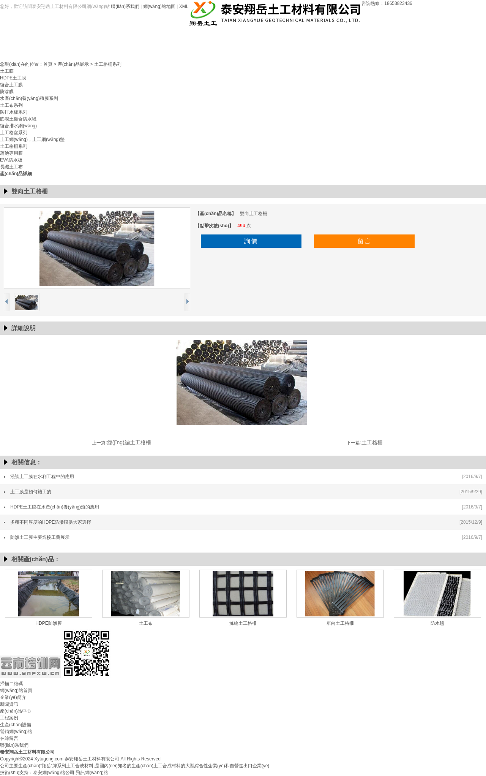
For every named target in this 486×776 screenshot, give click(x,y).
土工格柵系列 (108, 64)
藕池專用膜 (11, 153)
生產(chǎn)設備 (295, 35)
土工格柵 (372, 442)
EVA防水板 (11, 160)
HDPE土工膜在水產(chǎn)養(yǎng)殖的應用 (54, 507)
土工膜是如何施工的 (30, 491)
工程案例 (252, 35)
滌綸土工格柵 (243, 623)
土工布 (146, 623)
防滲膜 (7, 91)
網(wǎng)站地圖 (159, 6)
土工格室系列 (13, 132)
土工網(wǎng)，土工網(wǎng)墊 (32, 139)
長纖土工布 (11, 166)
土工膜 (7, 71)
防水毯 (437, 623)
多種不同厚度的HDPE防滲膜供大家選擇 (50, 522)
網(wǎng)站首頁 (77, 35)
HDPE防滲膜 (48, 623)
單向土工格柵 (340, 623)
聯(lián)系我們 (125, 6)
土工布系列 (11, 105)
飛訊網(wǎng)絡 (92, 772)
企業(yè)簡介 (120, 35)
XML (184, 6)
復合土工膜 (11, 84)
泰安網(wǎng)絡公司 (53, 772)
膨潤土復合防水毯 (18, 119)
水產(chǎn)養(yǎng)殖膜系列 (29, 98)
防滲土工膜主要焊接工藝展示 (39, 537)
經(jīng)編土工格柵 (129, 442)
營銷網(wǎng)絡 (339, 35)
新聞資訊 (164, 35)
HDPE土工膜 (13, 78)
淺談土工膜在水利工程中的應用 (42, 476)
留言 (364, 241)
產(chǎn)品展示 (73, 64)
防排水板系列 (13, 112)
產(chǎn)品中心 (208, 35)
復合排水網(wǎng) (18, 125)
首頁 (47, 64)
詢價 (251, 241)
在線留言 (383, 35)
